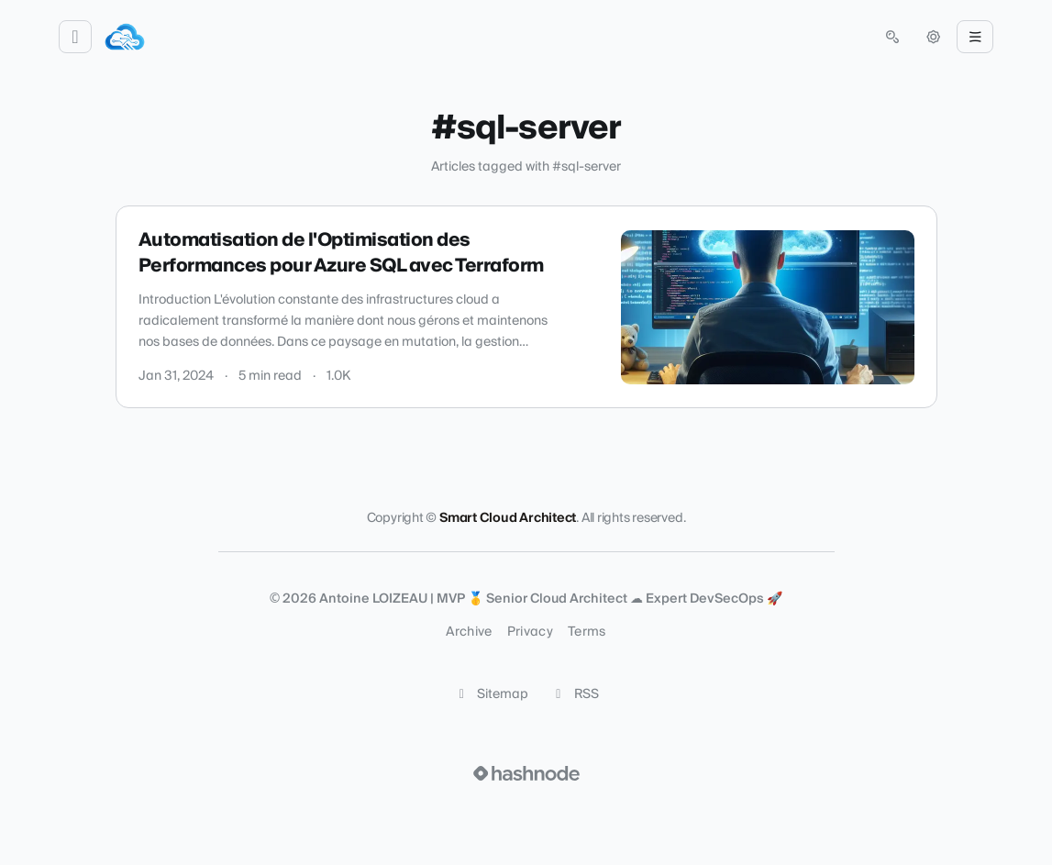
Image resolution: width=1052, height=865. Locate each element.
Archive (469, 632)
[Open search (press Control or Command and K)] (892, 36)
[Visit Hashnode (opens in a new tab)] (526, 773)
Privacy (530, 632)
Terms (587, 632)
